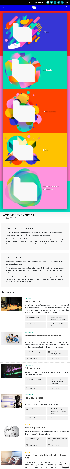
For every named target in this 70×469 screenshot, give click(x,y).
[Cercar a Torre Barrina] (66, 7)
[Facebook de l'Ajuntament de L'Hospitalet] (58, 2)
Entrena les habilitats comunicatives (43, 335)
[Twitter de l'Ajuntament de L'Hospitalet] (62, 2)
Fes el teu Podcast (34, 397)
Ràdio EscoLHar (33, 301)
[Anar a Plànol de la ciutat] (54, 2)
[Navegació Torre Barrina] (3, 7)
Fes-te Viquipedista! (35, 427)
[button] (27, 32)
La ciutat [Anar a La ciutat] (30, 2)
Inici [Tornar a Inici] (7, 218)
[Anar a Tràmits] (51, 2)
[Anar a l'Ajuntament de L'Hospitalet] (4, 2)
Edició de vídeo (32, 368)
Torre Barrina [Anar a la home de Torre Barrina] (34, 7)
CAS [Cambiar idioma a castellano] (66, 2)
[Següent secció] (65, 464)
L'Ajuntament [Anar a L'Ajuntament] (40, 2)
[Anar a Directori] (47, 2)
